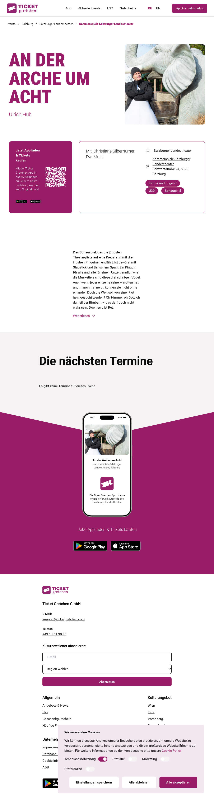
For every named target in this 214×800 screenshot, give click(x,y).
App (68, 8)
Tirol (151, 712)
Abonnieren (107, 681)
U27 (110, 8)
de (150, 8)
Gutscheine (128, 8)
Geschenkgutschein (56, 719)
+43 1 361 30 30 (54, 634)
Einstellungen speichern (94, 782)
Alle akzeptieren (178, 782)
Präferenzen (73, 769)
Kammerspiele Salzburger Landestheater (106, 23)
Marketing (149, 759)
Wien (151, 705)
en (158, 8)
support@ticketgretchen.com (63, 619)
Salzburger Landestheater (56, 23)
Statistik (118, 759)
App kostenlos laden (189, 8)
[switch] (102, 759)
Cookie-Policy (171, 751)
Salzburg (27, 23)
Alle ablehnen (139, 782)
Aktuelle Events (89, 8)
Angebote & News (55, 705)
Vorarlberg (155, 719)
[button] (107, 315)
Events (11, 23)
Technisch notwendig (80, 759)
